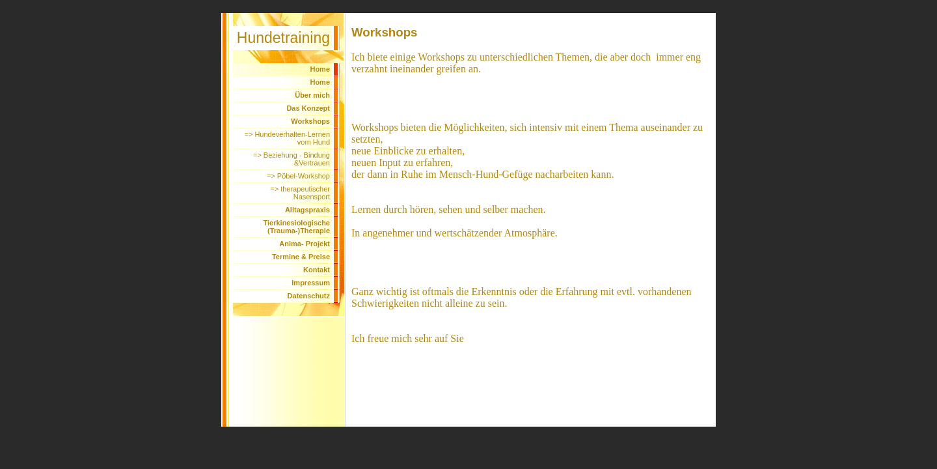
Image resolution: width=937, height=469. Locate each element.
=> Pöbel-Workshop (298, 176)
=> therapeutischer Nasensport (300, 193)
